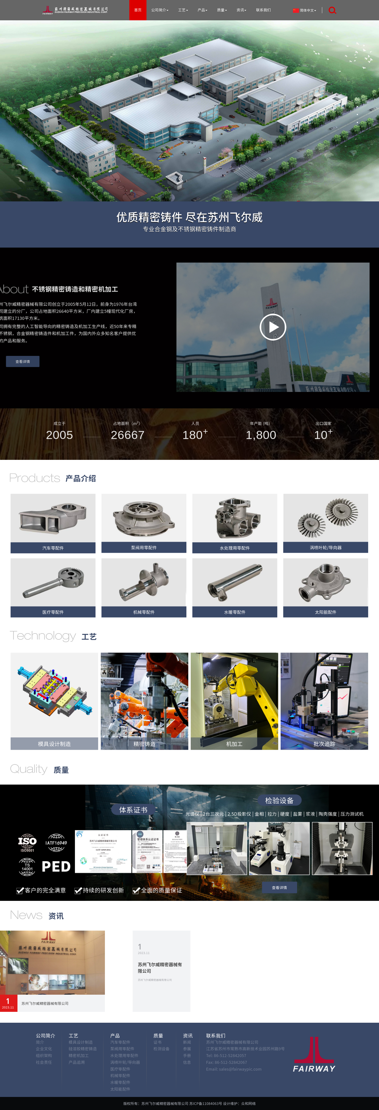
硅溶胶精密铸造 (83, 1048)
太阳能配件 (120, 1089)
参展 (187, 1048)
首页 (138, 9)
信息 (187, 1062)
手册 (187, 1055)
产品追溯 (77, 1062)
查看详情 (279, 885)
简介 (40, 1042)
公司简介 (159, 9)
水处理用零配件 (124, 1055)
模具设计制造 (81, 1042)
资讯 (242, 9)
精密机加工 (79, 1055)
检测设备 (161, 1048)
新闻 (187, 1042)
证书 (157, 1042)
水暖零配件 (120, 1082)
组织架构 (44, 1055)
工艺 (183, 9)
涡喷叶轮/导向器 (125, 1062)
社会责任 (44, 1062)
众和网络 (248, 1103)
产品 (203, 9)
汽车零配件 (120, 1042)
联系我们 (263, 9)
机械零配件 (120, 1075)
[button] (357, 98)
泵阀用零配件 (122, 1048)
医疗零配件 (120, 1069)
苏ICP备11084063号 (205, 1103)
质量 (222, 9)
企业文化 (44, 1048)
